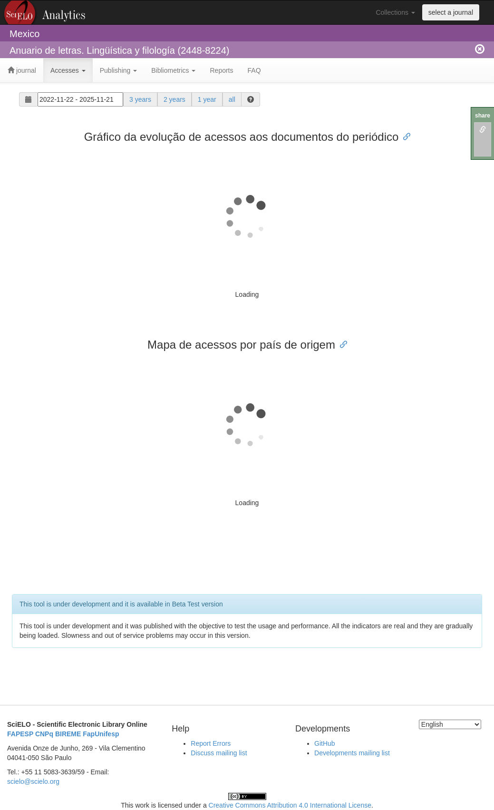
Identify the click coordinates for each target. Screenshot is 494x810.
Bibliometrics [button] (173, 70)
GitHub (324, 743)
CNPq (44, 734)
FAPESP (20, 734)
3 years (140, 99)
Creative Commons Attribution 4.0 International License (290, 805)
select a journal (450, 12)
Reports (221, 70)
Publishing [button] (118, 70)
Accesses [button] (68, 70)
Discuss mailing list (219, 753)
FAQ (254, 70)
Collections (395, 12)
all (232, 99)
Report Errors (211, 743)
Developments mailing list (352, 753)
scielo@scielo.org (33, 781)
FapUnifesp (101, 734)
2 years (174, 99)
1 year (207, 99)
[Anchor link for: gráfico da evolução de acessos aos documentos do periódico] (404, 136)
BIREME (68, 734)
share (482, 115)
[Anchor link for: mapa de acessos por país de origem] (341, 344)
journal (22, 70)
